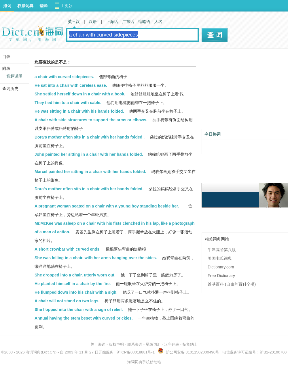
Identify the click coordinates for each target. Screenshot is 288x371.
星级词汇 (153, 344)
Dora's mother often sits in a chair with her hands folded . (90, 137)
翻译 (43, 5)
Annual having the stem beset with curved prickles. (84, 318)
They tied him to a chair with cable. (68, 102)
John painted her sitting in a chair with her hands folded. (89, 154)
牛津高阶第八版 (222, 249)
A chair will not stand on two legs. (67, 301)
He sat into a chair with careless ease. (71, 85)
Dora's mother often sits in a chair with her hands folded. (89, 189)
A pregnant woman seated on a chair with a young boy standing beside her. (107, 206)
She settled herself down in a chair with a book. (80, 94)
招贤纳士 (190, 344)
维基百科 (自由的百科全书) (232, 284)
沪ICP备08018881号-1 (136, 352)
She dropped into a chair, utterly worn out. (75, 275)
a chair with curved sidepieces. (64, 76)
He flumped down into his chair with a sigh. (76, 292)
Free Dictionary (221, 275)
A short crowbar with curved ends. (68, 249)
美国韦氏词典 (220, 258)
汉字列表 (171, 344)
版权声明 (116, 344)
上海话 (112, 21)
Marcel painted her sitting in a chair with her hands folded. (90, 171)
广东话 (128, 21)
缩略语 (144, 21)
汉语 (93, 21)
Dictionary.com (221, 267)
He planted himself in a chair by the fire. (73, 283)
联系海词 (134, 344)
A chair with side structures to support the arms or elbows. (91, 120)
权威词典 (25, 5)
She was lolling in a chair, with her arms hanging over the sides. (96, 257)
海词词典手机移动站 (144, 362)
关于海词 (97, 344)
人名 (158, 21)
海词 (7, 5)
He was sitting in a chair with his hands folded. (79, 111)
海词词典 (33, 352)
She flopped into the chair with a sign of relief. (79, 309)
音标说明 (14, 76)
